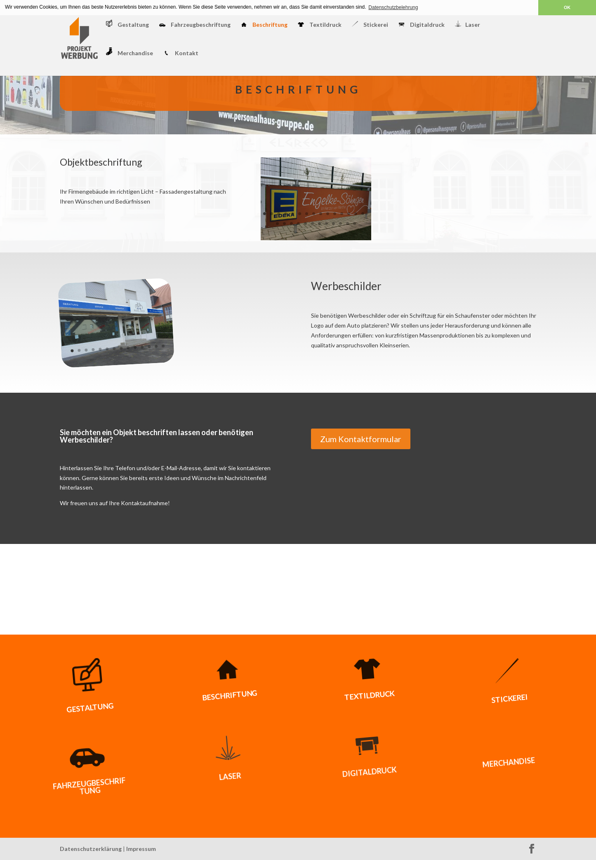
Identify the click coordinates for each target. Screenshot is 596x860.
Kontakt (180, 53)
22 (319, 223)
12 (341, 213)
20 (305, 223)
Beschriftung (264, 25)
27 (354, 223)
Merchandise (129, 51)
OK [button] (567, 7)
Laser (467, 24)
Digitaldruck (421, 25)
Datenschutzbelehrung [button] (393, 7)
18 (291, 223)
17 (284, 223)
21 (312, 223)
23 (326, 223)
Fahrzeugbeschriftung (195, 25)
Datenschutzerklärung (91, 848)
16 (277, 223)
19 (298, 223)
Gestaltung (127, 24)
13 (348, 213)
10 (327, 213)
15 (362, 213)
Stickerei (370, 24)
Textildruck (320, 25)
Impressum (141, 848)
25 (340, 223)
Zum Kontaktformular (360, 439)
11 (334, 213)
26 (347, 223)
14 (355, 213)
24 (333, 223)
